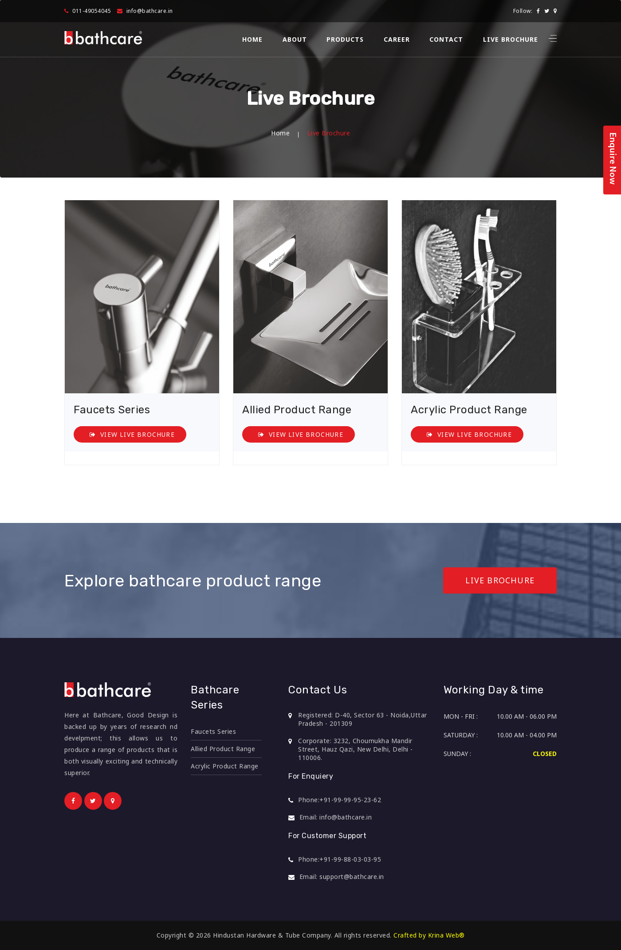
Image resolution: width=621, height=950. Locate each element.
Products (345, 39)
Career (397, 39)
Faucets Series (213, 731)
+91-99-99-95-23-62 (350, 800)
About (295, 39)
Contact (446, 39)
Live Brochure (510, 39)
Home (252, 39)
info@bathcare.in (149, 11)
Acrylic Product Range (225, 766)
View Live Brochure (137, 434)
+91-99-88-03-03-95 (350, 859)
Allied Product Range (223, 748)
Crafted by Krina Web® (429, 935)
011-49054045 (91, 11)
